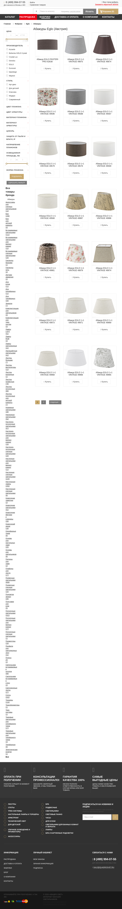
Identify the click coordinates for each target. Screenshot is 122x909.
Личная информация (43, 864)
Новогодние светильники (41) (7, 507)
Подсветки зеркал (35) (7, 596)
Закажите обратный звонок (106, 4)
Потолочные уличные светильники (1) (7, 635)
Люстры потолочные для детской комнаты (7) (7, 399)
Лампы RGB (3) (7, 339)
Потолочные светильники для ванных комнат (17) (7, 623)
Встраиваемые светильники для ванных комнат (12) (7, 242)
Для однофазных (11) (7, 291)
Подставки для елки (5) (7, 605)
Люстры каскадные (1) (7, 374)
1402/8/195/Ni (75, 12)
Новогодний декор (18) (7, 526)
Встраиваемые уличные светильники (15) (7, 254)
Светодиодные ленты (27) (7, 690)
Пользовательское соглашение (54, 904)
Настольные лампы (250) (7, 484)
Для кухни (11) (7, 284)
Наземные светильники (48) (7, 410)
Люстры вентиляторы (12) (7, 367)
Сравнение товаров (37, 5)
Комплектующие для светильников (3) (7, 311)
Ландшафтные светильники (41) (7, 353)
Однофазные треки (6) (7, 533)
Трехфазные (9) (7, 746)
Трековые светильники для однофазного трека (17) (7, 722)
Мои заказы (39, 859)
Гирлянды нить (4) (7, 270)
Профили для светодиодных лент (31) (7, 650)
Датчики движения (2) (7, 277)
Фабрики (44, 17)
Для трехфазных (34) (7, 298)
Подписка (38, 868)
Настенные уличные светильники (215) (7, 475)
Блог (6, 872)
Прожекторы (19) (7, 642)
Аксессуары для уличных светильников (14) (7, 206)
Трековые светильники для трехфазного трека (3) (7, 736)
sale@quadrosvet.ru (104, 867)
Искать (89, 11)
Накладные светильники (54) (7, 417)
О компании (90, 17)
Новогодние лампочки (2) (7, 500)
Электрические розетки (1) (7, 752)
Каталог (10, 17)
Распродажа (27, 17)
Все (7, 757)
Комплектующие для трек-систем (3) (7, 322)
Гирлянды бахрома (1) (7, 263)
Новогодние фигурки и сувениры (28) (7, 517)
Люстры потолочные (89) (7, 389)
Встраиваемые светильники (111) (7, 232)
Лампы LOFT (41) (7, 331)
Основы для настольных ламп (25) (7, 542)
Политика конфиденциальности (54, 902)
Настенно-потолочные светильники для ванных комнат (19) (7, 437)
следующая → (55, 402)
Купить (47, 68)
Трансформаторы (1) (7, 706)
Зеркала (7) (7, 305)
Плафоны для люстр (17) (7, 572)
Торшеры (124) (7, 701)
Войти (32, 2)
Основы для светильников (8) (7, 553)
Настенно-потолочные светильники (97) (7, 425)
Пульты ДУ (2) (7, 660)
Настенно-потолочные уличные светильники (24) (7, 451)
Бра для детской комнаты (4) (7, 223)
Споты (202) (7, 696)
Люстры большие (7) (7, 360)
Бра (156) (7, 215)
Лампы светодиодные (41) (7, 346)
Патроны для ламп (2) (7, 562)
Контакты (108, 17)
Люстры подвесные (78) (7, 382)
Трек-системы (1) (7, 712)
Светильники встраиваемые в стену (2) (7, 680)
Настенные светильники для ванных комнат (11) (7, 464)
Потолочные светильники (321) (7, 613)
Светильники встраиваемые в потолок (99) (7, 669)
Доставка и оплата (67, 17)
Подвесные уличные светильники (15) (7, 588)
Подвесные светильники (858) (7, 580)
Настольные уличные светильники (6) (7, 492)
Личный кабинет (42, 853)
